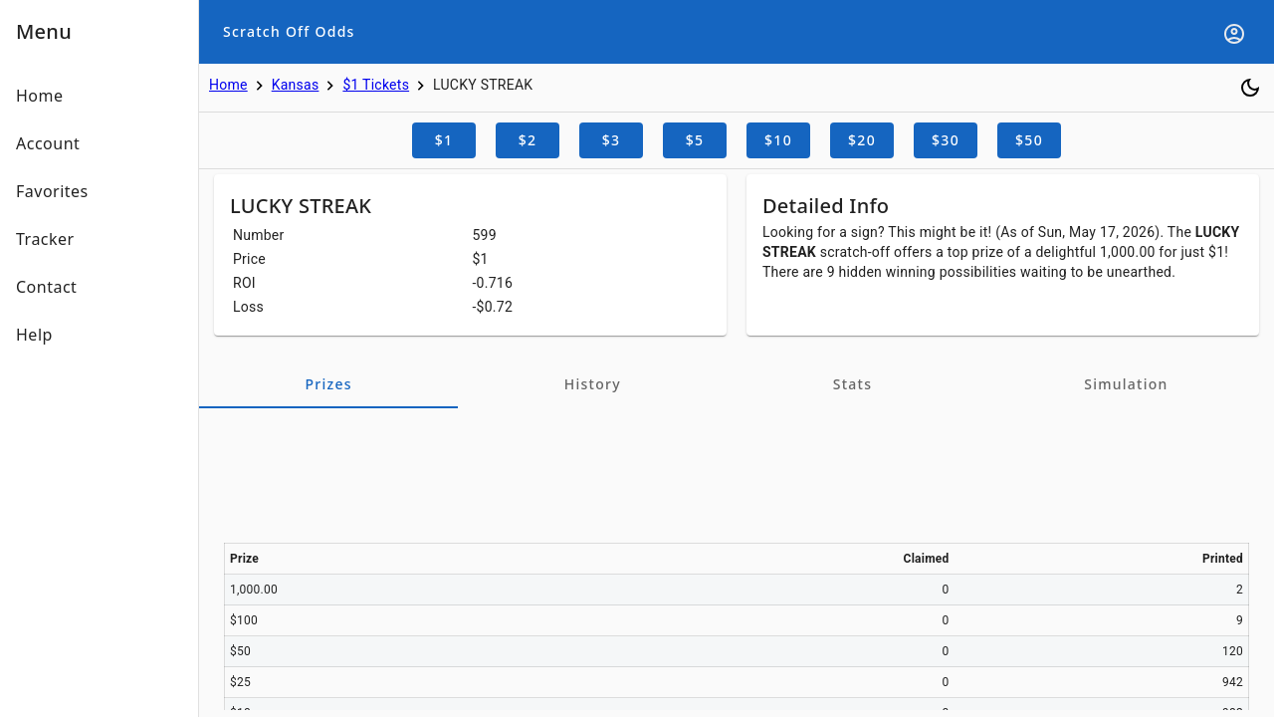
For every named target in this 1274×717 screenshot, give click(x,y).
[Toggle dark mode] (1250, 88)
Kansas (295, 85)
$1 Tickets (375, 85)
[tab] (328, 384)
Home (228, 85)
